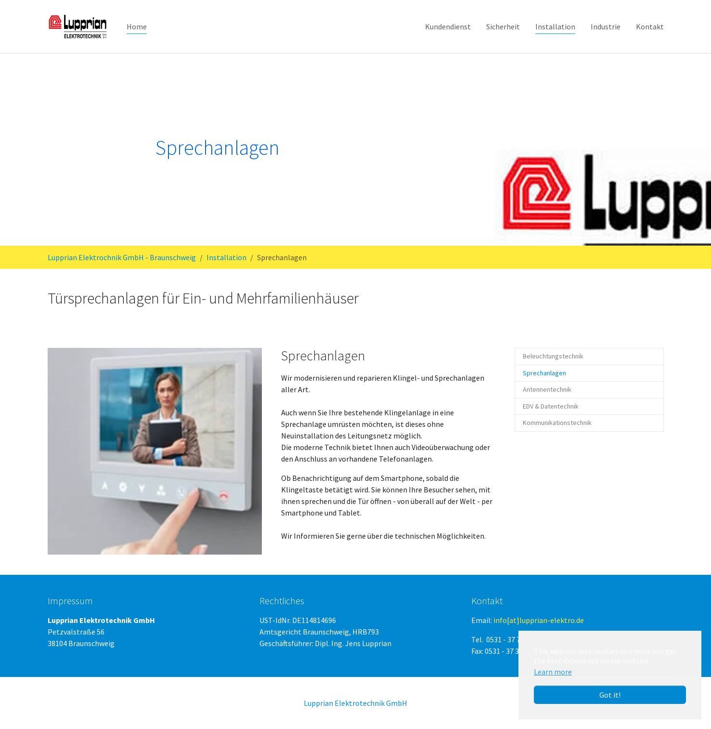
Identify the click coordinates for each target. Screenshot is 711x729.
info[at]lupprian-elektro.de (538, 620)
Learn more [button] (553, 671)
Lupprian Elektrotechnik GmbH (355, 703)
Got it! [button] (610, 695)
